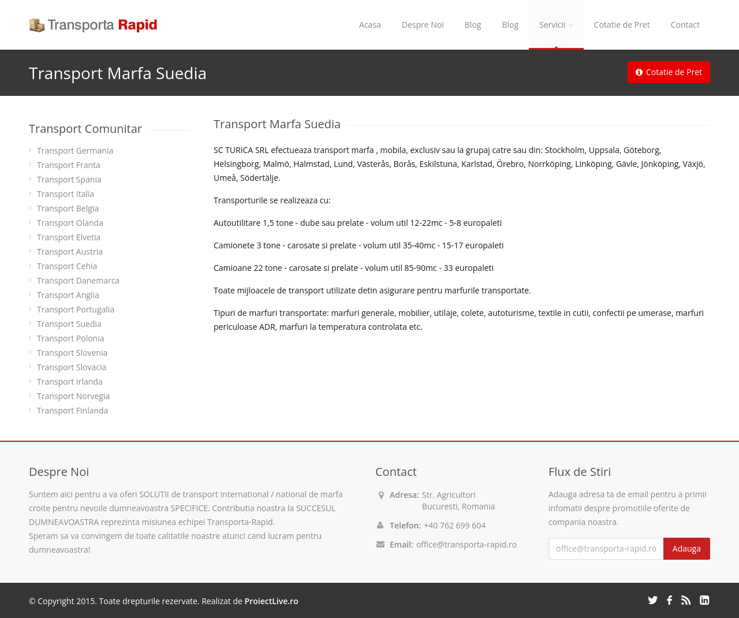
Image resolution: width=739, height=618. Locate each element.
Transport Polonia (70, 338)
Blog (473, 24)
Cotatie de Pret (622, 24)
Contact (685, 24)
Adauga (687, 548)
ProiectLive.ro (271, 600)
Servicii (556, 24)
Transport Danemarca (78, 280)
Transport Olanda (70, 222)
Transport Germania (75, 150)
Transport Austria (70, 251)
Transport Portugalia (75, 309)
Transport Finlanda (72, 410)
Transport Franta (68, 164)
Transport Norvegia (73, 395)
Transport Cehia (67, 265)
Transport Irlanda (70, 381)
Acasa (370, 24)
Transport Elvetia (68, 237)
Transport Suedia (69, 323)
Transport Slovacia (71, 367)
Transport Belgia (68, 208)
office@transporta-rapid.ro (466, 544)
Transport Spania (69, 179)
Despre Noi (423, 24)
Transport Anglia (68, 294)
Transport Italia (65, 193)
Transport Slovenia (72, 352)
